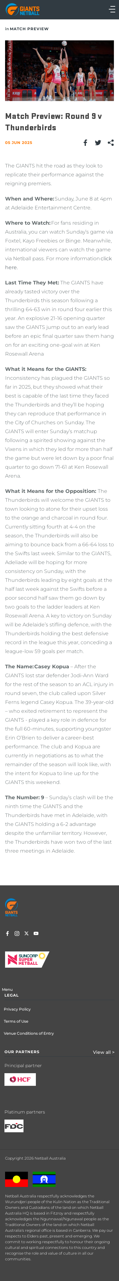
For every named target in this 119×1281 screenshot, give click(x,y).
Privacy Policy (17, 1009)
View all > (104, 1052)
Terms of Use (16, 1021)
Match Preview (29, 28)
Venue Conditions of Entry (29, 1033)
